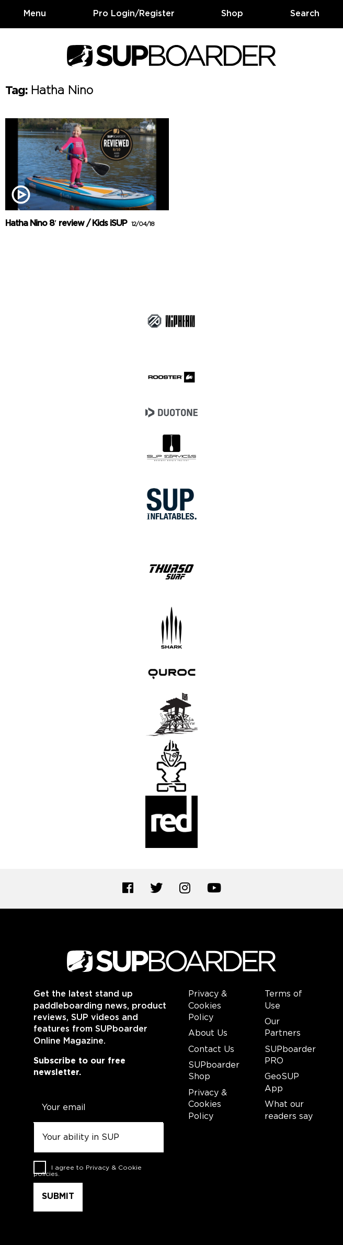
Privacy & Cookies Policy (207, 1006)
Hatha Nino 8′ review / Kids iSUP (79, 224)
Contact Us (211, 1050)
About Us (207, 1033)
